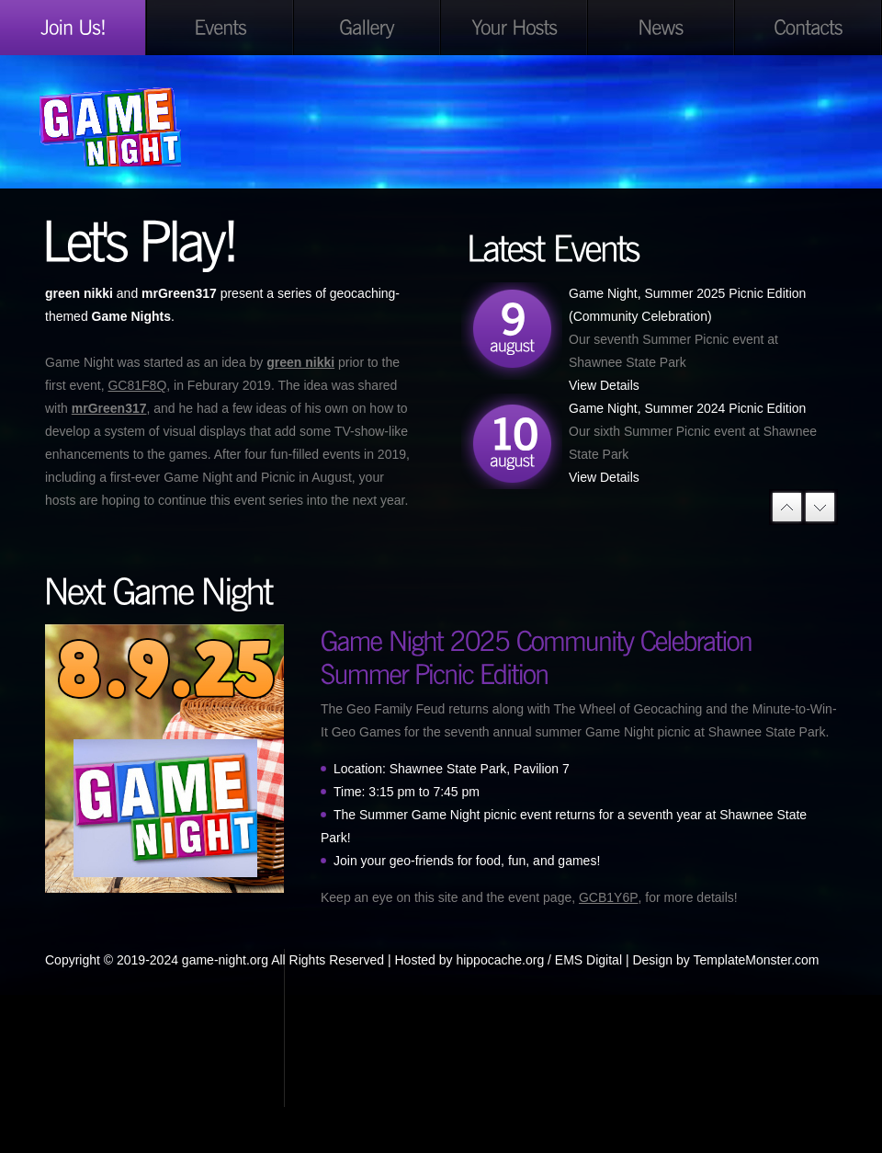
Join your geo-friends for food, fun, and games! (467, 860)
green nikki (300, 362)
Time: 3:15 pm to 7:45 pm (407, 791)
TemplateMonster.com (757, 960)
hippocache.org (500, 960)
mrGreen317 (109, 408)
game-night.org (225, 960)
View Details (604, 385)
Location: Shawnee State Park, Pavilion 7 (452, 768)
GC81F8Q (136, 385)
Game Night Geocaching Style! (165, 126)
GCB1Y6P (609, 897)
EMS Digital (588, 960)
